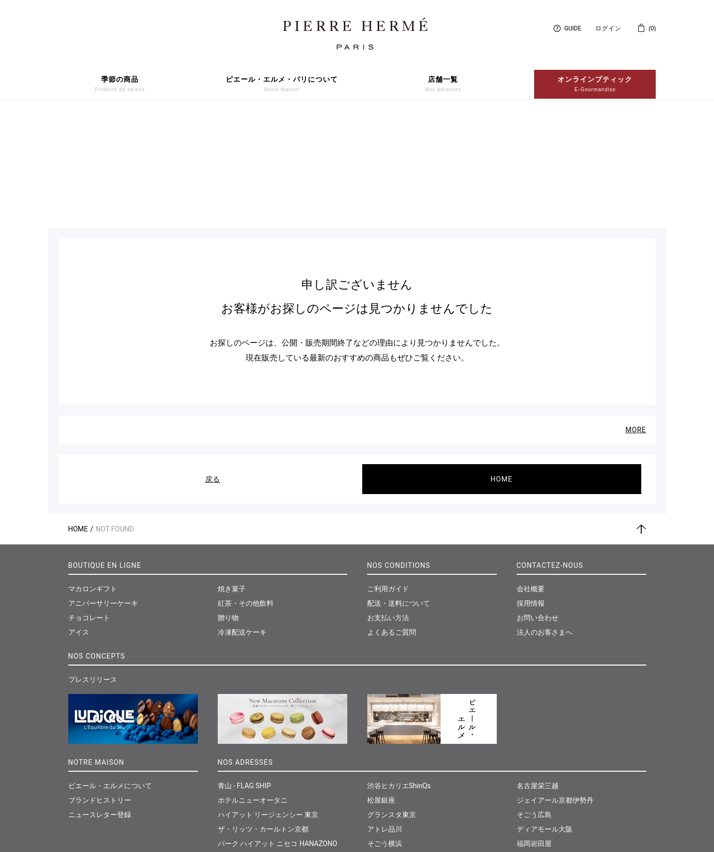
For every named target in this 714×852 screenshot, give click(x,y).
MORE (635, 317)
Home (78, 416)
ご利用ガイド (388, 476)
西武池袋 (232, 788)
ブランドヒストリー (99, 687)
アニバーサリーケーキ (103, 490)
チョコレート (89, 505)
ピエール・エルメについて (110, 673)
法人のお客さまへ (544, 519)
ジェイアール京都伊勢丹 (555, 687)
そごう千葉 (384, 759)
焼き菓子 (232, 476)
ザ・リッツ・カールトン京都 (263, 716)
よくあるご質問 (391, 519)
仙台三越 (531, 759)
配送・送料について (398, 490)
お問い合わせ (538, 505)
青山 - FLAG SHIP (244, 673)
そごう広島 (534, 701)
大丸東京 (232, 774)
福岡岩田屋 (534, 730)
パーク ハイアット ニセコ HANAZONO (277, 730)
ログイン (608, 28)
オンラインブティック (595, 84)
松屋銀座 (381, 687)
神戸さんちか (388, 788)
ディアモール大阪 (544, 716)
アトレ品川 (384, 716)
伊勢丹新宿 (235, 745)
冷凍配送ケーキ (242, 519)
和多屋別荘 (534, 745)
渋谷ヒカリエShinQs (399, 673)
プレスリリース (92, 566)
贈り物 (228, 505)
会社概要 (531, 476)
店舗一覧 (443, 84)
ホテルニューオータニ (252, 687)
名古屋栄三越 (538, 673)
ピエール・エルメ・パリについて (282, 84)
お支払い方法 (388, 505)
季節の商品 (119, 84)
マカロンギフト (92, 476)
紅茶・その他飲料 (246, 490)
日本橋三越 (235, 759)
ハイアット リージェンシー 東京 (268, 701)
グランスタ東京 (391, 701)
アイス (78, 519)
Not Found (115, 416)
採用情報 (531, 490)
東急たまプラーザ (395, 745)
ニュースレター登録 (99, 701)
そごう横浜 (384, 730)
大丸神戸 (381, 774)
